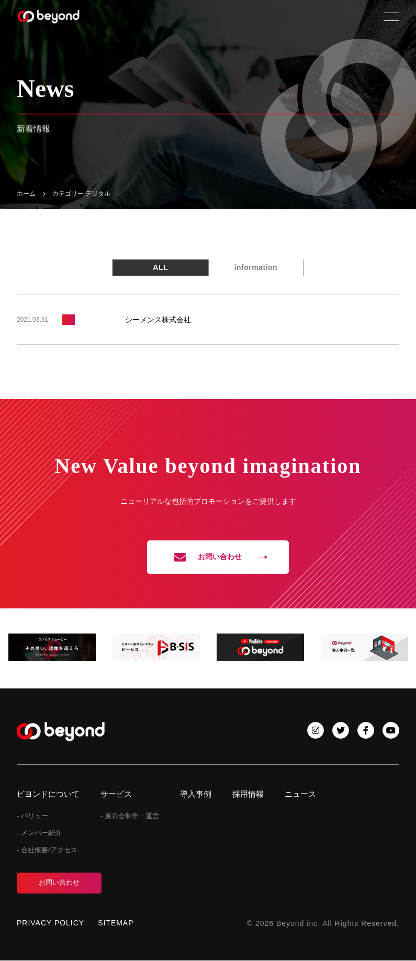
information (256, 267)
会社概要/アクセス (49, 850)
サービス (116, 793)
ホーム (26, 193)
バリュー (34, 816)
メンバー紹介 (41, 833)
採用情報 (248, 793)
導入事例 (195, 793)
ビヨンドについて (48, 793)
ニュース (300, 793)
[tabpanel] (52, 648)
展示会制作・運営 (132, 816)
